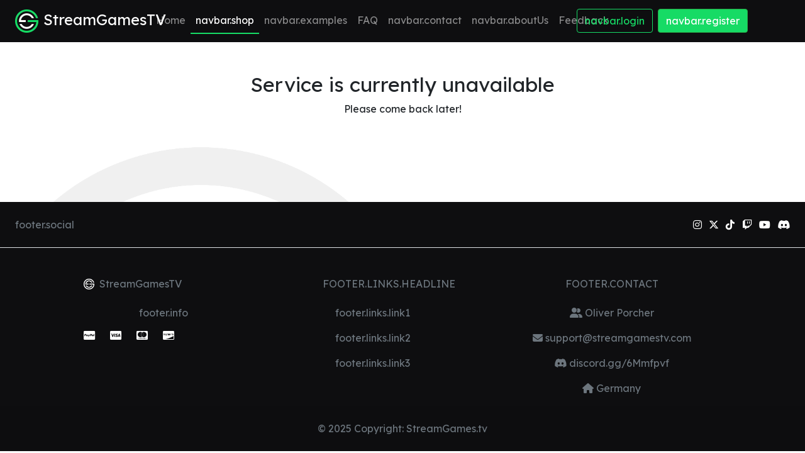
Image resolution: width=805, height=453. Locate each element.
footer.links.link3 (372, 363)
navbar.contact (425, 20)
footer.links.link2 (373, 338)
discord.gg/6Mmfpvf (618, 363)
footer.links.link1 (372, 312)
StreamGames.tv (446, 428)
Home (171, 20)
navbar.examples (305, 20)
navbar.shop (225, 20)
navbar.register (703, 20)
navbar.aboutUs (510, 20)
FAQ (367, 20)
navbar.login (615, 20)
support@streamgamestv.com (617, 338)
